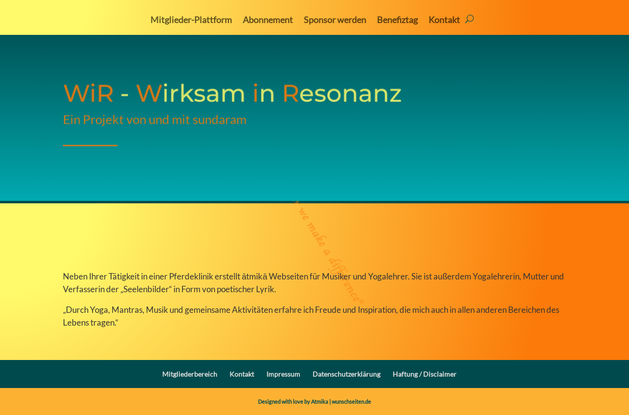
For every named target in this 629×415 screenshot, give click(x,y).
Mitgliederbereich (189, 374)
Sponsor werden (335, 20)
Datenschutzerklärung (346, 374)
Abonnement (268, 20)
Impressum (283, 374)
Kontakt (444, 20)
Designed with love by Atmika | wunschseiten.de (314, 401)
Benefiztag (397, 20)
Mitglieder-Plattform (191, 20)
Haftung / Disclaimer (425, 374)
